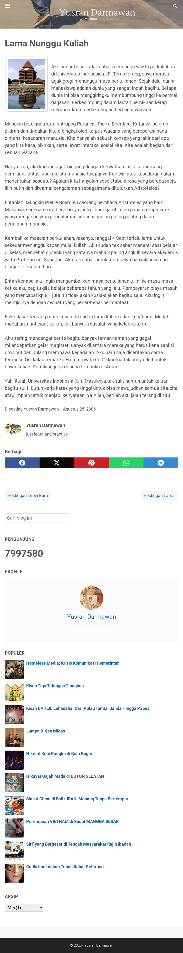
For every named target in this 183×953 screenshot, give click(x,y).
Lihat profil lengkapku (91, 630)
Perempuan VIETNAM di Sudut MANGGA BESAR (72, 821)
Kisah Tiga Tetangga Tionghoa (55, 685)
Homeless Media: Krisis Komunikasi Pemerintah (73, 663)
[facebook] (22, 462)
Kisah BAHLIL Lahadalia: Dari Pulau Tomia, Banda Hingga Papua (88, 708)
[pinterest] (91, 462)
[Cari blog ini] (175, 6)
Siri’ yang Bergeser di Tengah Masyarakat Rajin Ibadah (78, 844)
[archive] (24, 908)
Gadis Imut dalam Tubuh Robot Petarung (65, 866)
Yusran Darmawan (91, 616)
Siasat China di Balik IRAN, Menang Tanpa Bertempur (77, 799)
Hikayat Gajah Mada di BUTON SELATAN (65, 776)
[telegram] (160, 462)
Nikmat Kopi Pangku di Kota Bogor (59, 753)
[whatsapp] (126, 462)
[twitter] (57, 462)
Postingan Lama (159, 495)
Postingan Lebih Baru (28, 495)
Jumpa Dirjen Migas (45, 731)
